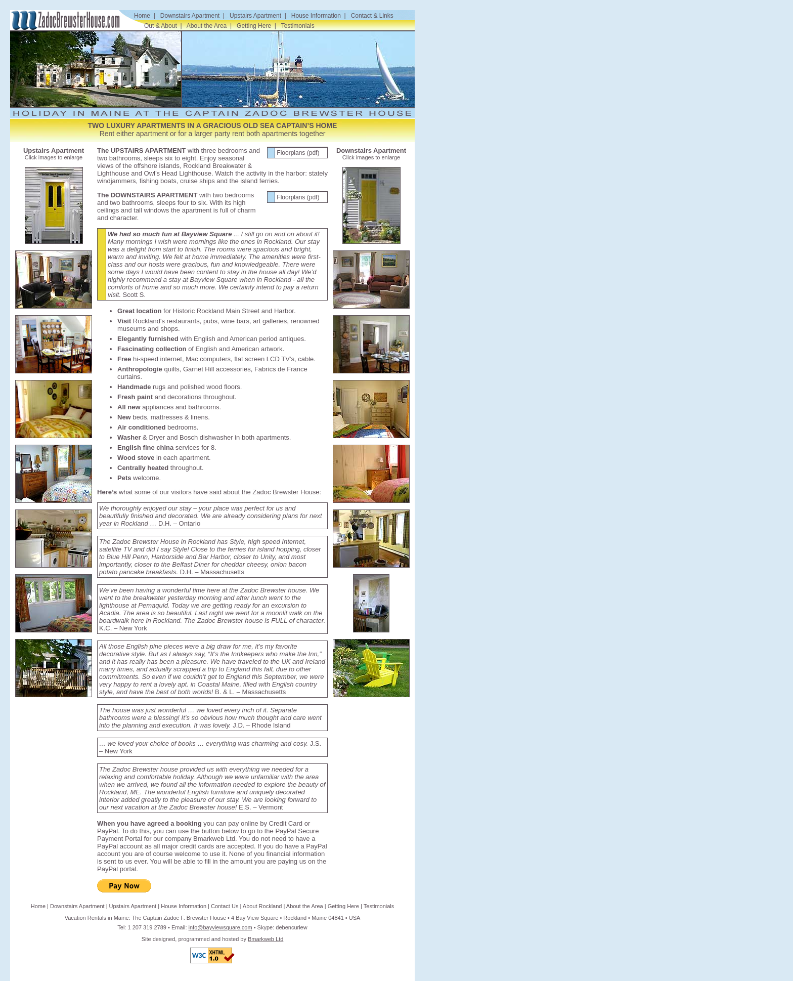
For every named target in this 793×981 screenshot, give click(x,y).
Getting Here (254, 25)
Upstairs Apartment (255, 15)
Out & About (160, 25)
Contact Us (224, 906)
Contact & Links (372, 15)
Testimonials (298, 25)
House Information (316, 15)
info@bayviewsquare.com (220, 927)
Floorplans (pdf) (298, 152)
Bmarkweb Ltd (265, 939)
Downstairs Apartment (189, 15)
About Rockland (262, 906)
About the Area (207, 25)
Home (142, 15)
